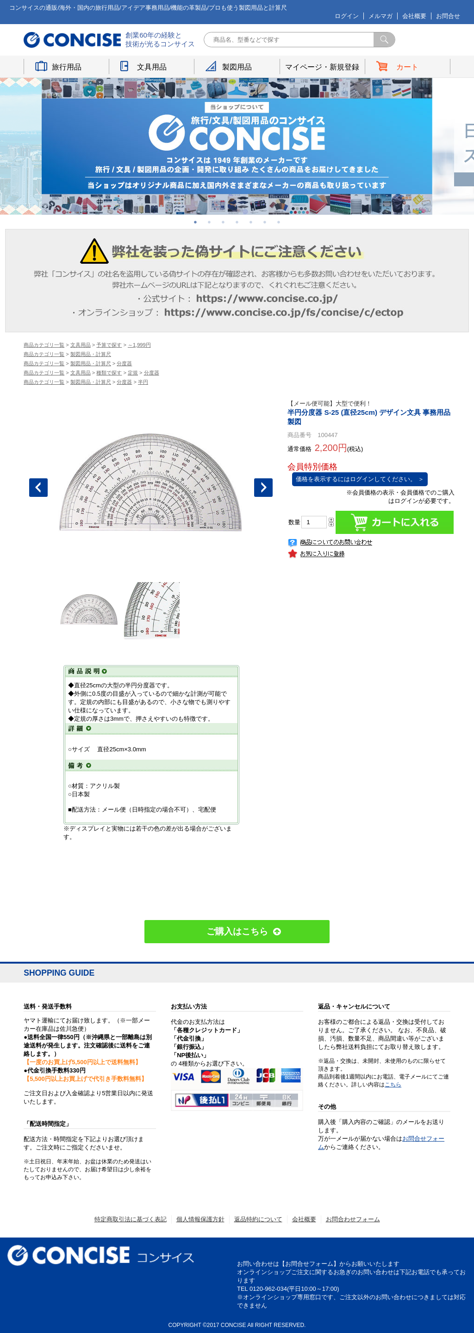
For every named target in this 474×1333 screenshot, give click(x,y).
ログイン (347, 16)
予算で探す (109, 345)
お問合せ (448, 16)
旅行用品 (66, 67)
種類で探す (109, 372)
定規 (133, 372)
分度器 (124, 363)
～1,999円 (139, 345)
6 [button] (264, 222)
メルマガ (380, 16)
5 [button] (251, 222)
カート (407, 67)
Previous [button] (38, 487)
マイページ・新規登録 (322, 67)
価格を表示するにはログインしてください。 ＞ (360, 479)
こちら (393, 1084)
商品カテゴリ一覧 (44, 345)
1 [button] (195, 222)
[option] (237, 146)
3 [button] (223, 222)
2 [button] (209, 222)
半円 (143, 382)
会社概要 (414, 16)
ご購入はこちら (237, 931)
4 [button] (237, 222)
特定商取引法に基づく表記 (130, 1219)
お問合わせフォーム (353, 1219)
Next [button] (263, 487)
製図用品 (237, 67)
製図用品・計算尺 (90, 354)
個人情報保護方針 (200, 1219)
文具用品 (152, 67)
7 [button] (278, 222)
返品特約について (258, 1219)
